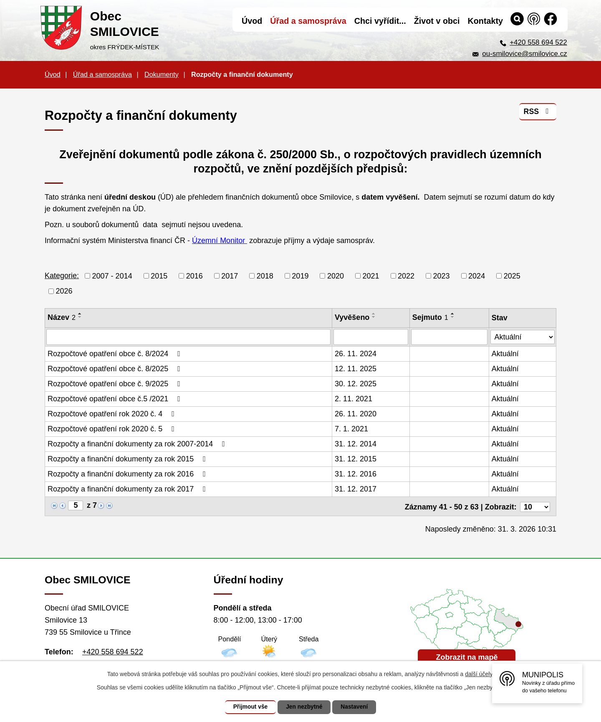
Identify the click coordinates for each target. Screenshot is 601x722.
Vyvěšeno (352, 317)
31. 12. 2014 (355, 444)
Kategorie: (62, 275)
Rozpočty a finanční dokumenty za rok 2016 (128, 474)
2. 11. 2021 (353, 399)
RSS (537, 112)
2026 (64, 291)
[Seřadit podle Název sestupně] (80, 317)
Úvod (53, 74)
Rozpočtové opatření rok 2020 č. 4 (113, 414)
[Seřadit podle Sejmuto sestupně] (452, 317)
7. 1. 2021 (351, 429)
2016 (194, 275)
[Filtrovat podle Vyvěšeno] (370, 337)
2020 (335, 275)
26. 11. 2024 (355, 354)
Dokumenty (161, 74)
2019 (300, 275)
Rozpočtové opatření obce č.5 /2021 (116, 399)
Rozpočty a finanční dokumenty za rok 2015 (128, 459)
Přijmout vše (249, 707)
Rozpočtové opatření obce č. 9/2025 (116, 384)
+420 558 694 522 (538, 42)
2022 (406, 275)
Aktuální (505, 354)
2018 (265, 275)
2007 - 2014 (112, 275)
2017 (229, 275)
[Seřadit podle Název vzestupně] (80, 313)
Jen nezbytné (304, 707)
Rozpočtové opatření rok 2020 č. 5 (113, 429)
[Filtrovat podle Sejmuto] (449, 337)
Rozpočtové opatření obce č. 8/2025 (116, 369)
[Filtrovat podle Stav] (522, 336)
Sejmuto (430, 317)
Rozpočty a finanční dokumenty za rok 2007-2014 (138, 444)
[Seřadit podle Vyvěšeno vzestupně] (374, 313)
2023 (441, 275)
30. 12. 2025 (355, 384)
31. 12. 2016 (355, 474)
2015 (159, 275)
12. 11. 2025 (355, 369)
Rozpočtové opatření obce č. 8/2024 (116, 354)
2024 (476, 275)
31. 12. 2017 (355, 489)
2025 (512, 275)
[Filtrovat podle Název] (188, 337)
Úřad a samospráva (102, 74)
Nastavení (355, 707)
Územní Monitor (219, 240)
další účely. (479, 674)
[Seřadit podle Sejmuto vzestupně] (452, 313)
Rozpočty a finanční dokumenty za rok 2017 (128, 489)
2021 (370, 275)
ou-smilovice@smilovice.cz (524, 54)
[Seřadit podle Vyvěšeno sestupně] (374, 317)
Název (62, 317)
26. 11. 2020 (355, 414)
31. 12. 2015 (355, 459)
